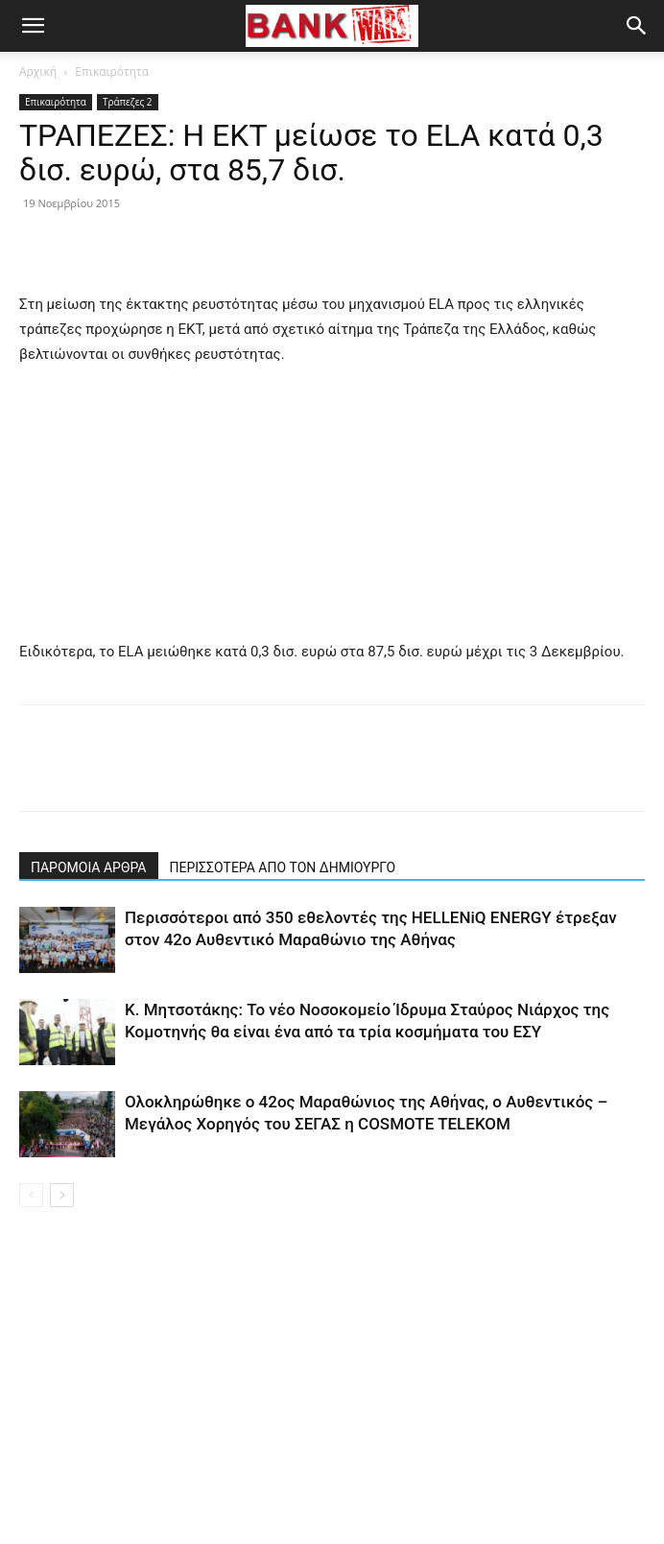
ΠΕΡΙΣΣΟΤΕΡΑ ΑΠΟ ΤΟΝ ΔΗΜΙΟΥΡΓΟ (283, 867)
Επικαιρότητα (112, 71)
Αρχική (38, 71)
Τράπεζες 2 (128, 101)
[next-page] (62, 1195)
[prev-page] (31, 1195)
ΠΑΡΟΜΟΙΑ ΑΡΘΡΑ (89, 867)
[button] (32, 26)
